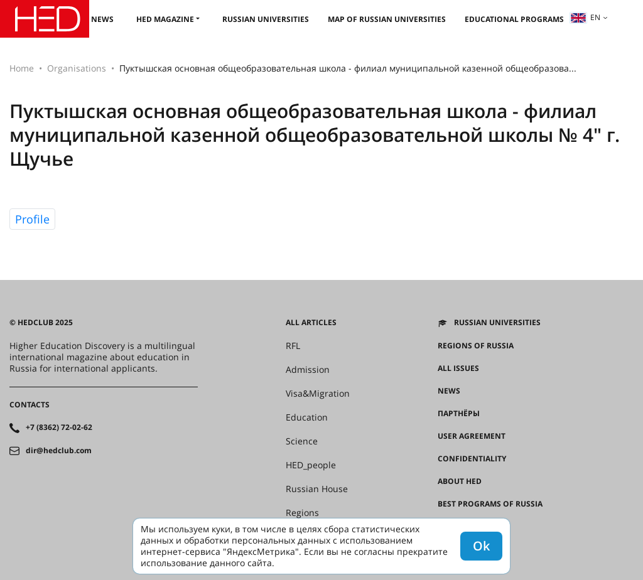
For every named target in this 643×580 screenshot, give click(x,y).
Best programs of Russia (490, 504)
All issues (458, 368)
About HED (460, 481)
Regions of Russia (476, 346)
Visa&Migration (318, 393)
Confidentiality (472, 459)
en (585, 17)
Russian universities (265, 19)
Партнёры (459, 414)
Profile (32, 219)
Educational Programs (514, 19)
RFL (293, 346)
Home (21, 68)
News (102, 19)
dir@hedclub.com (59, 451)
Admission (308, 369)
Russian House (317, 489)
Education (307, 417)
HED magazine (165, 19)
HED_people (311, 465)
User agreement (471, 436)
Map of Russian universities (387, 19)
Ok (481, 545)
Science (302, 441)
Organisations (76, 68)
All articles (311, 323)
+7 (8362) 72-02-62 (59, 427)
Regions (302, 512)
